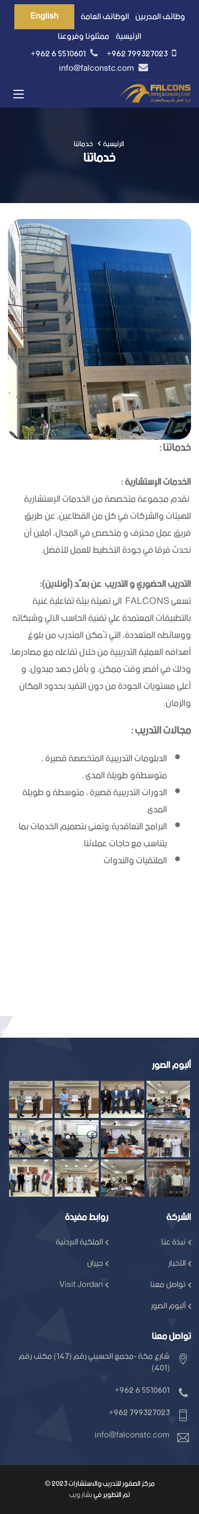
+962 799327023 (138, 54)
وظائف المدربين (160, 17)
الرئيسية (128, 36)
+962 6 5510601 (59, 54)
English (44, 16)
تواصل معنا (168, 1284)
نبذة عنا (173, 1242)
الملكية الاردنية (79, 1242)
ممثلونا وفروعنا (83, 36)
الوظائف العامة (105, 17)
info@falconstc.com (97, 68)
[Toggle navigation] (18, 94)
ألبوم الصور (168, 1306)
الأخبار (177, 1263)
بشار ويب (80, 1495)
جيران (95, 1263)
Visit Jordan (81, 1284)
